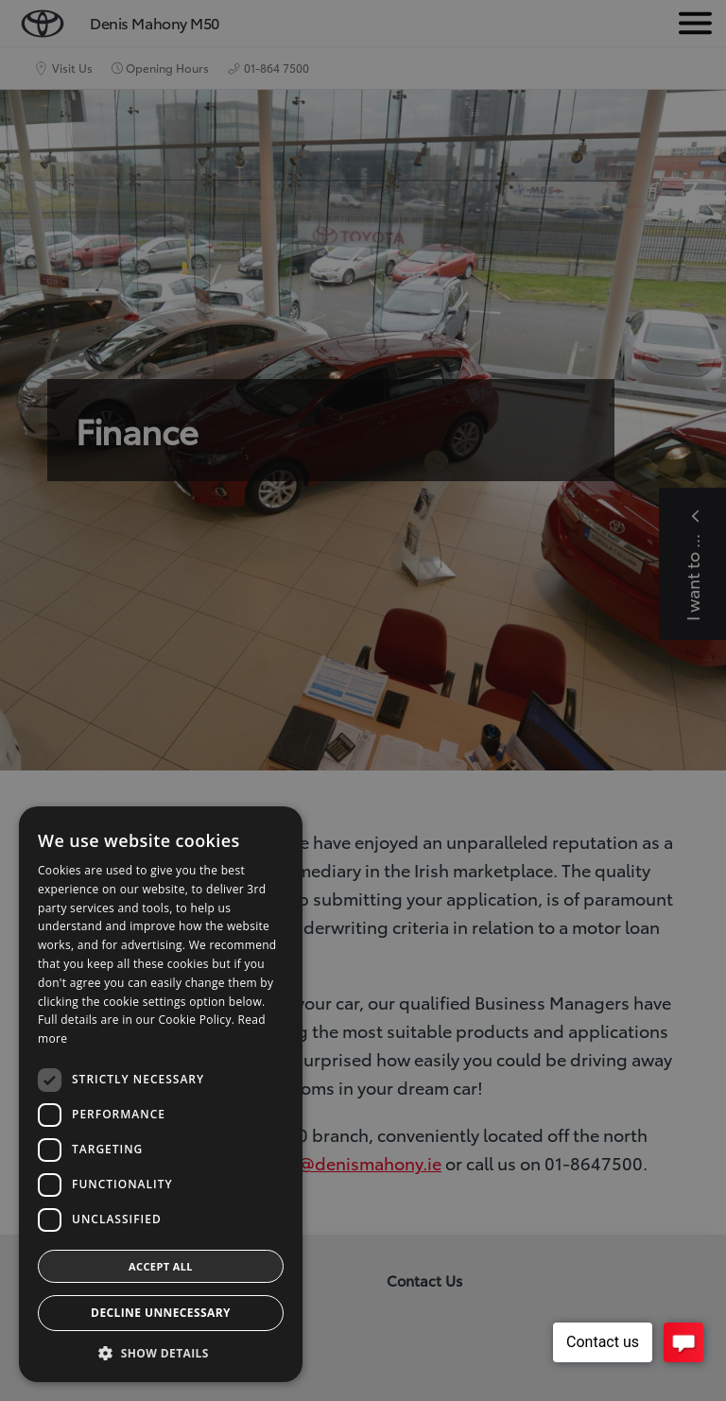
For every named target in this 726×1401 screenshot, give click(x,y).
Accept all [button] (161, 1266)
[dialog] (363, 700)
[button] (161, 1353)
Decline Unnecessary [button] (161, 1313)
